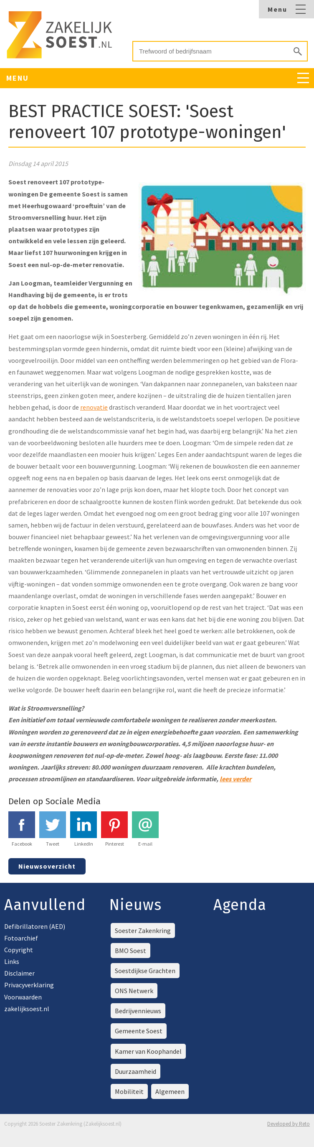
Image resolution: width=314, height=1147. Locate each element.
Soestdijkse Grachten (145, 970)
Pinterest (114, 829)
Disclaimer (19, 973)
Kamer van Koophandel (148, 1051)
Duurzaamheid (135, 1071)
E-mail (145, 829)
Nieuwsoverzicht (47, 866)
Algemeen (170, 1091)
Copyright (18, 950)
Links (11, 961)
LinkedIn (83, 829)
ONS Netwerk (134, 990)
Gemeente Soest (138, 1031)
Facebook (21, 829)
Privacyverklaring (29, 985)
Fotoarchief (21, 938)
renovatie (94, 407)
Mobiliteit (129, 1091)
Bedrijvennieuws (138, 1011)
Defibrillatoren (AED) (34, 926)
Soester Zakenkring (143, 930)
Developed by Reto (288, 1123)
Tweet (52, 829)
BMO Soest (130, 950)
